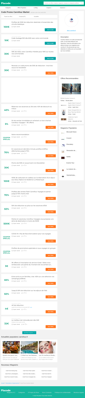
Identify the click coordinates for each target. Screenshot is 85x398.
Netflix (68, 156)
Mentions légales (79, 392)
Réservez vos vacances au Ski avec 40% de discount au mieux (32, 108)
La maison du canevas (70, 169)
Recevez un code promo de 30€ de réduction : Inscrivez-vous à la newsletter (32, 67)
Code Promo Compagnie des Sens (29, 377)
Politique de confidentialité (63, 392)
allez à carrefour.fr (71, 30)
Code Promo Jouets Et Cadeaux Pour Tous (11, 377)
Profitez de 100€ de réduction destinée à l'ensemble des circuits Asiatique (32, 23)
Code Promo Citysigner (46, 376)
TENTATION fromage (70, 175)
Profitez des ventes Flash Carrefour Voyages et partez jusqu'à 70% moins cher (31, 193)
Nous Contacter (47, 392)
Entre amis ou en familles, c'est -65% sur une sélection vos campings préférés (33, 277)
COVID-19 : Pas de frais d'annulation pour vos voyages (31, 234)
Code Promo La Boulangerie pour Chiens (11, 374)
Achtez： (63, 100)
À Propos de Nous (33, 392)
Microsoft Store (71, 132)
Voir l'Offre (51, 73)
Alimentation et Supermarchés (12, 383)
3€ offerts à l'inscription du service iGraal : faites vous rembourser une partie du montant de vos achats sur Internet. (31, 264)
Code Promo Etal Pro (46, 373)
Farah (74, 114)
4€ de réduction (18, 305)
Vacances (63, 8)
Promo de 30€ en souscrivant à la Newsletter (28, 163)
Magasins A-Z (11, 392)
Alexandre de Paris (77, 121)
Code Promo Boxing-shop (11, 370)
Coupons (49, 8)
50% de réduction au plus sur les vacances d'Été (29, 205)
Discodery (69, 144)
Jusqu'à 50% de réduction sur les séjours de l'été (29, 290)
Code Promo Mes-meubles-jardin (29, 374)
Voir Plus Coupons (29, 332)
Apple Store (75, 107)
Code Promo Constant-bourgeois (46, 371)
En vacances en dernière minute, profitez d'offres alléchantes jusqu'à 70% (30, 150)
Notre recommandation (20, 134)
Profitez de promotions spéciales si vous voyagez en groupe (34, 248)
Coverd (68, 138)
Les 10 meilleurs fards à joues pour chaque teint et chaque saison (47, 355)
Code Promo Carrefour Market (27, 383)
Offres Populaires (21, 7)
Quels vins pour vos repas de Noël (10, 355)
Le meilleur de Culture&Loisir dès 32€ (25, 320)
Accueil (2, 383)
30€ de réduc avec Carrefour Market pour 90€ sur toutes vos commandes (32, 53)
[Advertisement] (29, 90)
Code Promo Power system (29, 370)
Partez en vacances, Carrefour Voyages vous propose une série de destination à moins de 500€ (33, 220)
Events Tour (70, 163)
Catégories (8, 7)
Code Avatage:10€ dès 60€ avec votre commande (30, 38)
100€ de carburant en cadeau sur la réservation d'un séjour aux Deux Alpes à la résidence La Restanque (33, 179)
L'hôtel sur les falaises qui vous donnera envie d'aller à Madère (29, 355)
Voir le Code (50, 29)
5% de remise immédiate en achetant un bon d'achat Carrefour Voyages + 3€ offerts (31, 121)
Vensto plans (69, 100)
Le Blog (35, 7)
